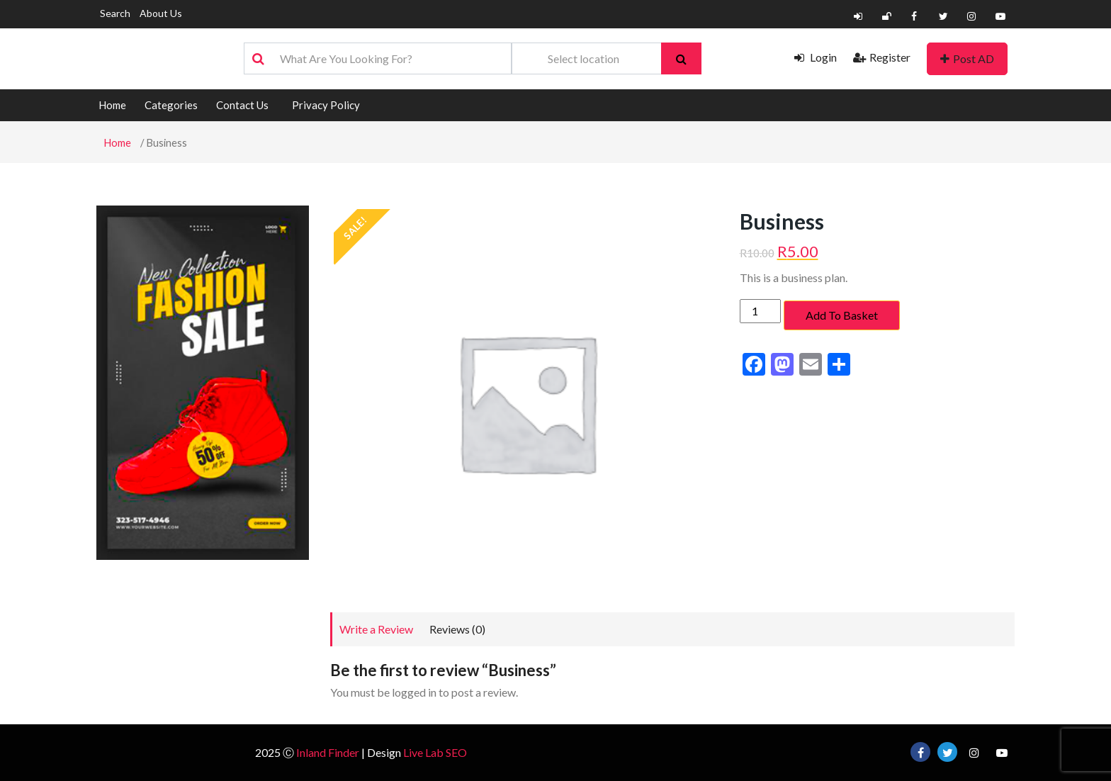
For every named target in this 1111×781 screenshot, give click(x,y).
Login (815, 57)
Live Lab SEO (435, 752)
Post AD (967, 58)
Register (881, 57)
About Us (161, 13)
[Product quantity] (760, 311)
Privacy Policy (326, 105)
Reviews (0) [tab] (457, 629)
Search (115, 13)
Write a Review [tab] (376, 629)
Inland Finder (327, 752)
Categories (171, 105)
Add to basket (842, 315)
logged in (414, 692)
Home (112, 105)
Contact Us (242, 105)
